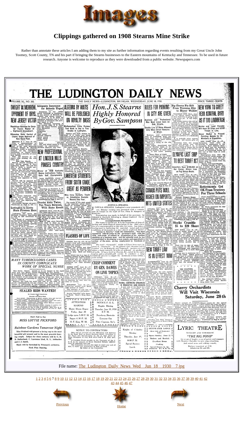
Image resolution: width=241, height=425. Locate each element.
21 (111, 378)
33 (165, 378)
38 (187, 378)
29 (147, 378)
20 (107, 378)
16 (89, 378)
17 (93, 378)
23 (120, 378)
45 (122, 383)
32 (161, 378)
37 (183, 378)
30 (151, 378)
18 (97, 378)
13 (75, 378)
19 (102, 378)
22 (115, 378)
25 (129, 378)
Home (121, 404)
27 (138, 378)
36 (178, 378)
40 (196, 378)
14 (80, 378)
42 (205, 378)
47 (130, 383)
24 (125, 378)
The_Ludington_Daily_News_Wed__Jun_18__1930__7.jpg (131, 366)
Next (181, 402)
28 (143, 378)
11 (66, 378)
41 (201, 378)
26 (133, 378)
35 (174, 378)
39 (192, 378)
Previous (63, 402)
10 (62, 378)
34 (169, 378)
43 (112, 383)
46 (126, 383)
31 (156, 378)
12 (71, 378)
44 (117, 383)
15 (84, 378)
